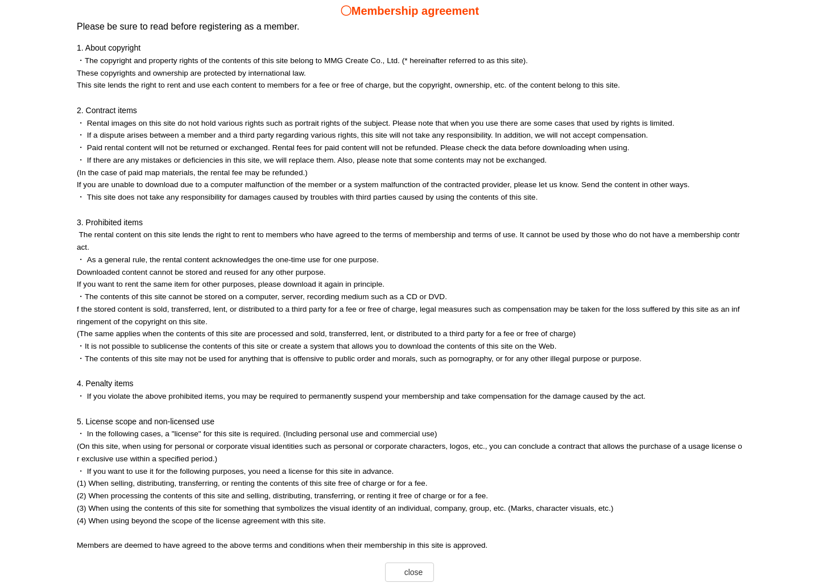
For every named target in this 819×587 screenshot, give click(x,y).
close (413, 572)
